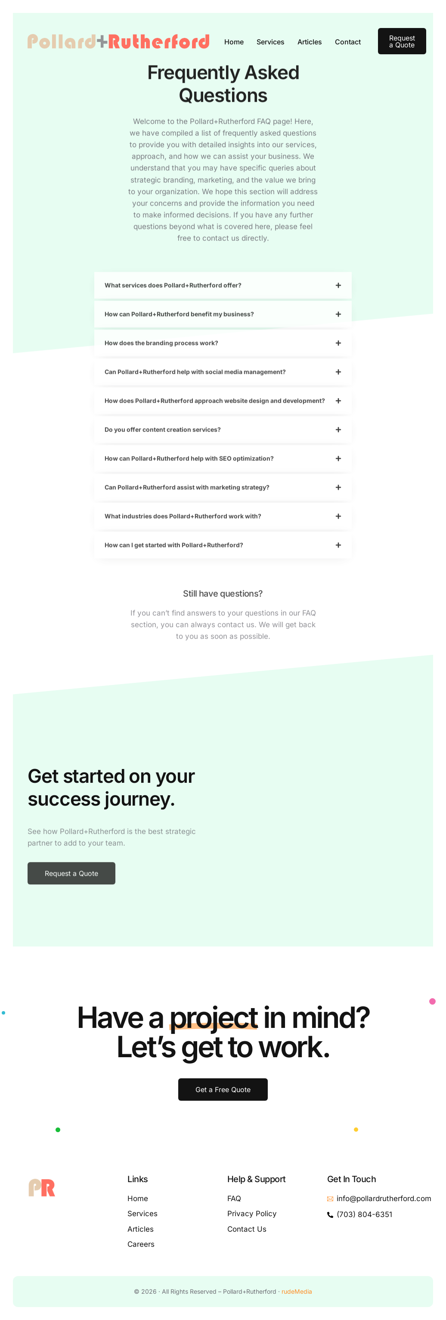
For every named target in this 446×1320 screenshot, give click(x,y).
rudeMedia (297, 1291)
